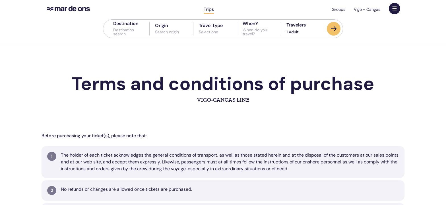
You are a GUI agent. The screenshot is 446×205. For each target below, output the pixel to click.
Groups (338, 9)
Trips (209, 9)
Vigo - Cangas (367, 9)
